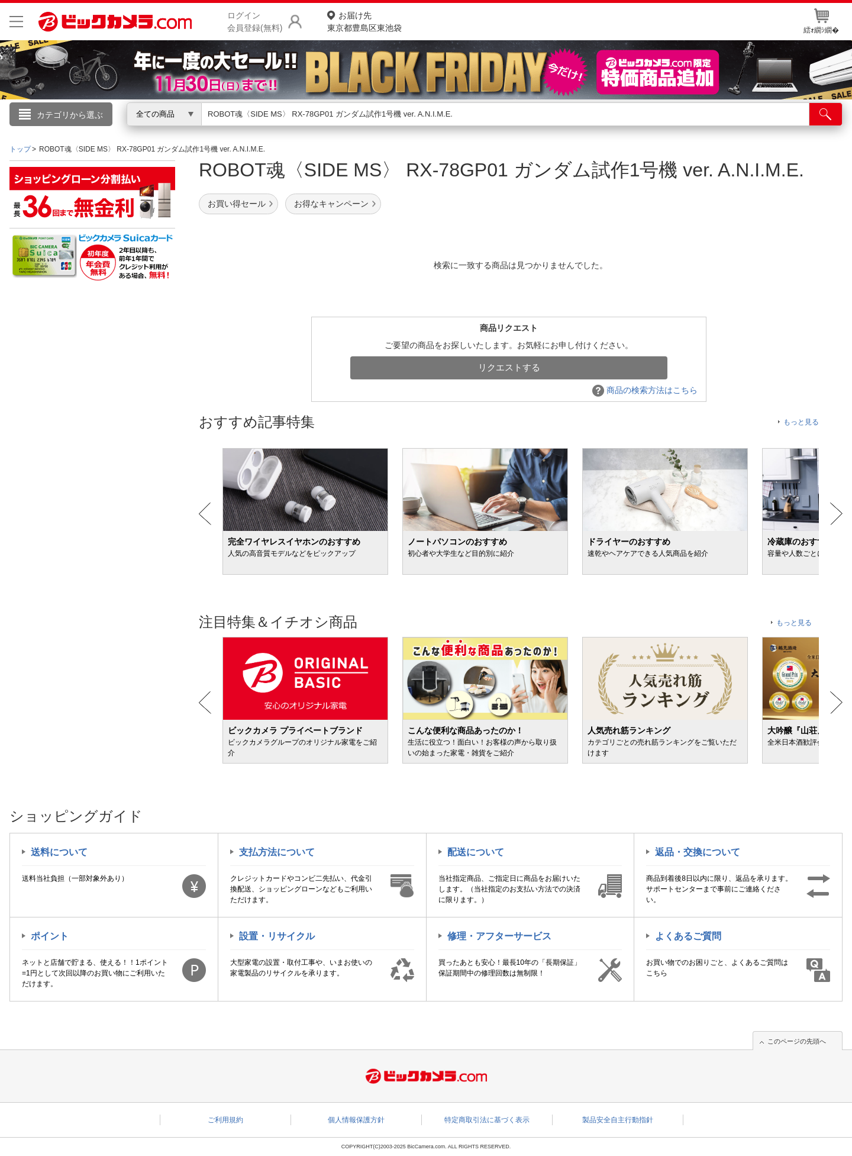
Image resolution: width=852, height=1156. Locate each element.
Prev (205, 514)
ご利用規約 (225, 1120)
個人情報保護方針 (356, 1120)
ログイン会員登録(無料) (254, 22)
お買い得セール (237, 203)
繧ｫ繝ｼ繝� (821, 21)
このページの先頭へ (796, 1041)
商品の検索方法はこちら (645, 390)
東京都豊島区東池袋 (364, 21)
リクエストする (509, 367)
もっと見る (801, 422)
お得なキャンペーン (331, 203)
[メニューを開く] (16, 21)
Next (836, 514)
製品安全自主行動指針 (617, 1120)
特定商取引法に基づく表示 (487, 1120)
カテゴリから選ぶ (70, 115)
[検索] (825, 114)
